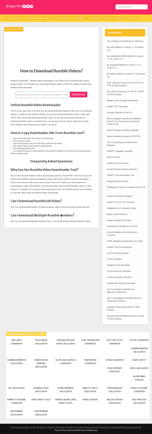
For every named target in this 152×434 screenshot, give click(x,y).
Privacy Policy (84, 430)
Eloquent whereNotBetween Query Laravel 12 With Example (125, 317)
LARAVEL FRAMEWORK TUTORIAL (38, 18)
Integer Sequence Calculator (119, 220)
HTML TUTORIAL (94, 18)
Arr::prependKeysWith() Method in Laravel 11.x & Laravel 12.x (125, 57)
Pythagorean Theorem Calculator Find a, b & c (126, 188)
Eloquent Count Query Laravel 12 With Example (123, 308)
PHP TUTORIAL (78, 18)
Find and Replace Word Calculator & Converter (122, 233)
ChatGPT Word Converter (118, 163)
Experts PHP (136, 427)
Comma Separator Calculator (119, 277)
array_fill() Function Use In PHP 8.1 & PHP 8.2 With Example (125, 93)
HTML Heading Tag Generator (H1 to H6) (124, 241)
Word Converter (114, 157)
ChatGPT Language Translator (120, 151)
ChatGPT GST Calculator (117, 106)
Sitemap (93, 430)
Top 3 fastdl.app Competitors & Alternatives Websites (120, 290)
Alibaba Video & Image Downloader (122, 100)
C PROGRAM (117, 18)
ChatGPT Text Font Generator (119, 247)
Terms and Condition (70, 430)
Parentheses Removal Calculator (121, 283)
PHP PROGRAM (132, 18)
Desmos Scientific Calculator (119, 196)
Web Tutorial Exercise (14, 18)
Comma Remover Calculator (119, 271)
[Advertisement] (51, 50)
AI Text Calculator (114, 259)
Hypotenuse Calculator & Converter (122, 226)
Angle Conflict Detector (117, 214)
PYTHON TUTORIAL (62, 18)
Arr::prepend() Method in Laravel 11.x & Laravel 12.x (124, 66)
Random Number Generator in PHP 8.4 (123, 136)
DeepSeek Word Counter (118, 181)
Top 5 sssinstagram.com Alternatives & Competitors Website (124, 299)
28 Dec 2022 (17, 29)
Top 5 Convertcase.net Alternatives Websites (122, 143)
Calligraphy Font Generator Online (121, 208)
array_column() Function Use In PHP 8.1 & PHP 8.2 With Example (125, 84)
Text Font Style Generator (118, 253)
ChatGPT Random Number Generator (123, 130)
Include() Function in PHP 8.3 (119, 112)
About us (58, 430)
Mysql (107, 18)
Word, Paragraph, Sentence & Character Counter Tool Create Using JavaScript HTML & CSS (124, 121)
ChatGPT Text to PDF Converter (121, 202)
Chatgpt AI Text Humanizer (118, 265)
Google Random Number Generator (122, 169)
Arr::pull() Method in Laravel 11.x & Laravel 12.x (125, 48)
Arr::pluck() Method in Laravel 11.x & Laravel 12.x (126, 75)
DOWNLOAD (78, 94)
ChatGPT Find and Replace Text (120, 175)
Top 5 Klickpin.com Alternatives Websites (125, 41)
